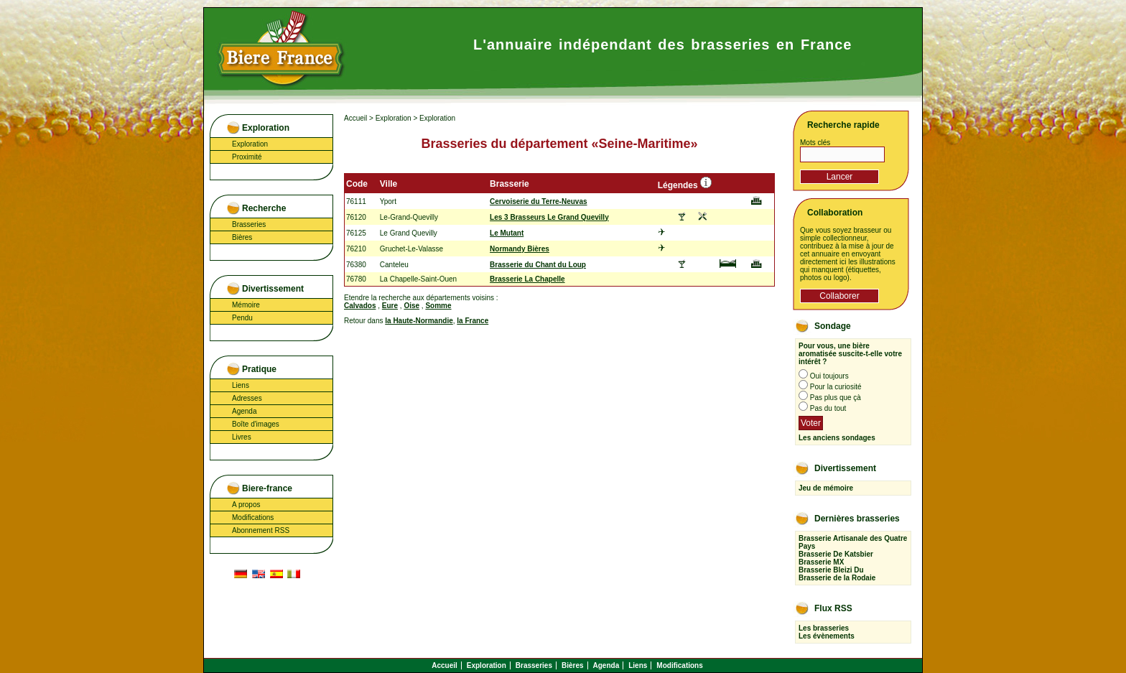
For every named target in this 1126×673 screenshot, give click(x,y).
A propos (246, 505)
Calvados (360, 306)
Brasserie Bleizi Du (831, 570)
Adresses (247, 398)
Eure (390, 306)
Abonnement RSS (260, 530)
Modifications (253, 517)
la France (472, 321)
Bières (242, 237)
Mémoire (246, 305)
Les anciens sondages (837, 438)
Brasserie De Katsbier (836, 554)
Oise (411, 306)
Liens (240, 385)
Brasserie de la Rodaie (837, 578)
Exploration (250, 144)
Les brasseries (824, 628)
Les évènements (827, 636)
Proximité (247, 157)
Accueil (355, 118)
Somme (438, 306)
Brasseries (249, 224)
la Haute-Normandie (418, 321)
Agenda (244, 411)
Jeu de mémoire (826, 488)
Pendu (242, 318)
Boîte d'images (255, 424)
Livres (241, 437)
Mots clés (815, 143)
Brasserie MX (821, 562)
